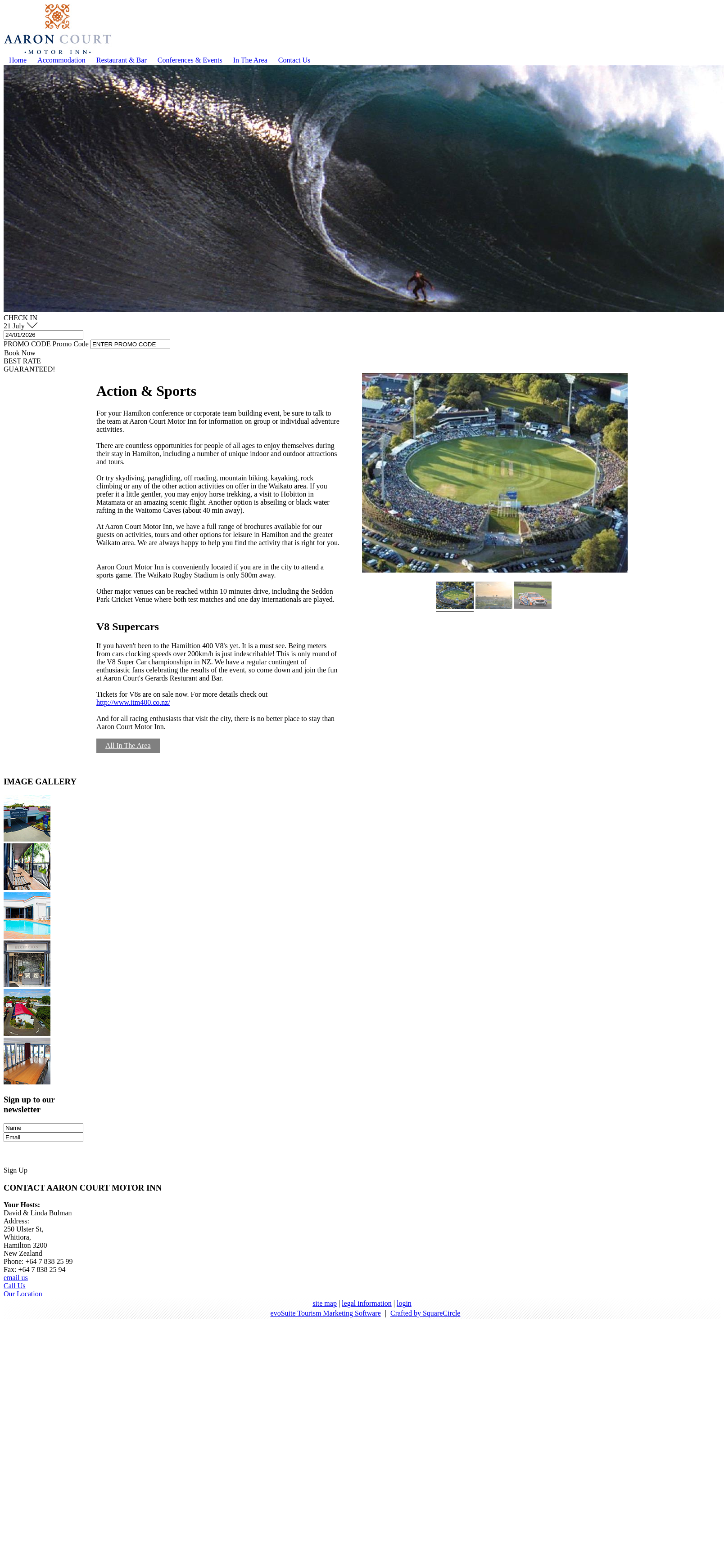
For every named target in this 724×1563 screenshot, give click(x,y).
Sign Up (15, 1170)
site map (324, 1303)
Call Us (14, 1286)
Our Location (23, 1294)
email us (16, 1277)
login (404, 1303)
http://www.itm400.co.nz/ (133, 702)
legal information (367, 1303)
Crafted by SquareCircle (425, 1313)
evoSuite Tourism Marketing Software (326, 1313)
